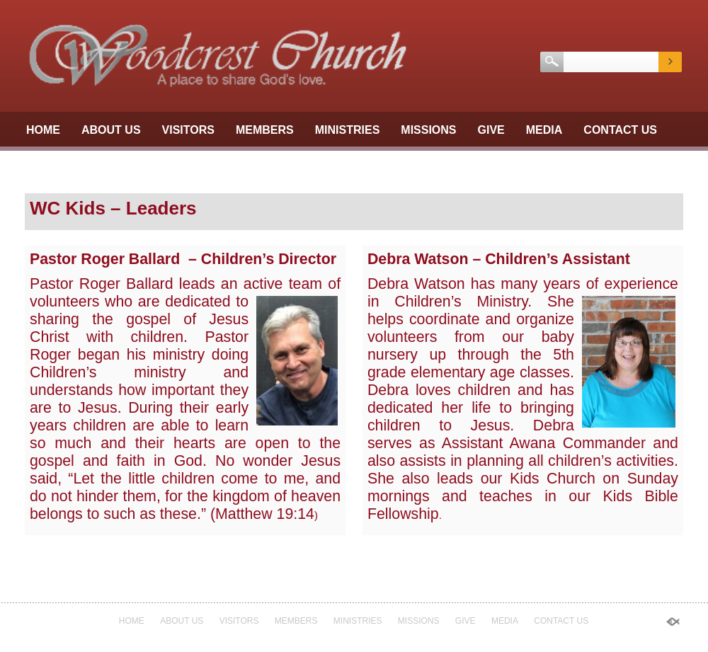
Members (265, 130)
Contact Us (620, 130)
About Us (111, 130)
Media (544, 130)
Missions (428, 130)
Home (43, 130)
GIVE (491, 130)
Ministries (347, 130)
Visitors (188, 130)
